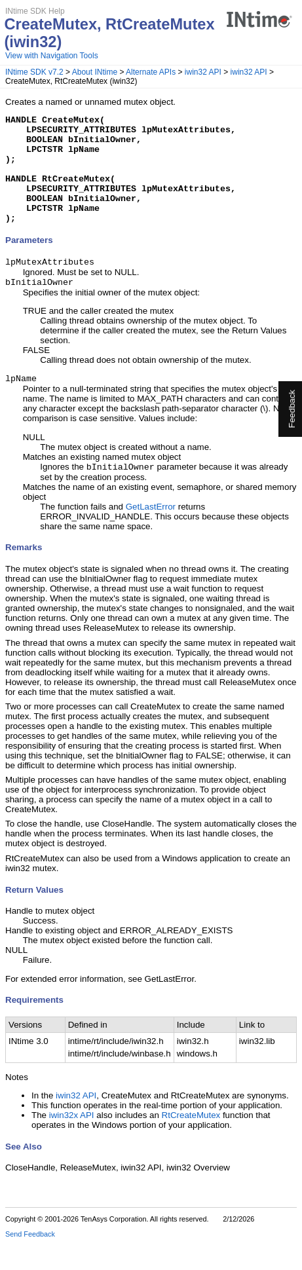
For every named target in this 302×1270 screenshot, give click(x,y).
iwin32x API (71, 1142)
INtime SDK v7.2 (34, 72)
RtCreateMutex (191, 1142)
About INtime (94, 72)
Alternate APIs (151, 72)
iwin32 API (203, 72)
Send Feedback (30, 1261)
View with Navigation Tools (51, 55)
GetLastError (151, 533)
